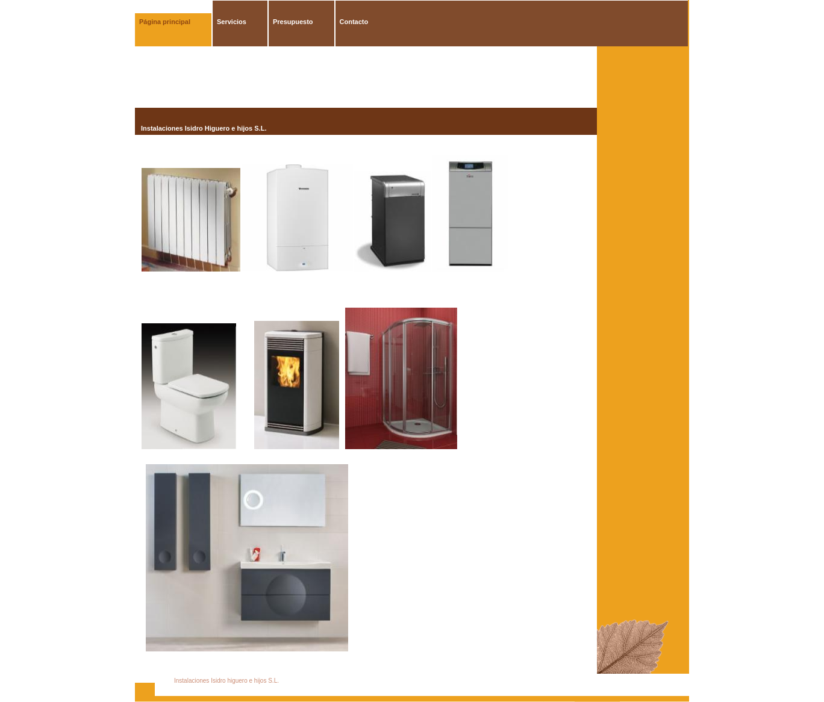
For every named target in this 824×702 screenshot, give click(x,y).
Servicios (231, 21)
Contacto (354, 21)
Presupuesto (293, 21)
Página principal (164, 21)
